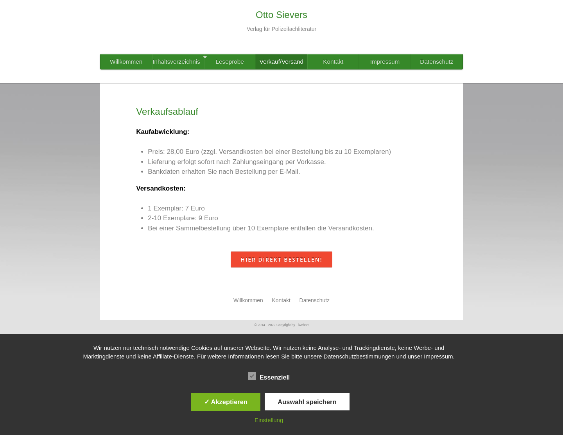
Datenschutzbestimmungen (359, 356)
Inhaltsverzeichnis (177, 59)
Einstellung (269, 420)
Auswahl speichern (307, 401)
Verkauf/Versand (281, 61)
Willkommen (126, 61)
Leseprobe (230, 61)
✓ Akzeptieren (226, 401)
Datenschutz (436, 61)
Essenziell (269, 376)
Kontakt (333, 61)
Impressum (385, 61)
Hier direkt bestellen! (281, 259)
